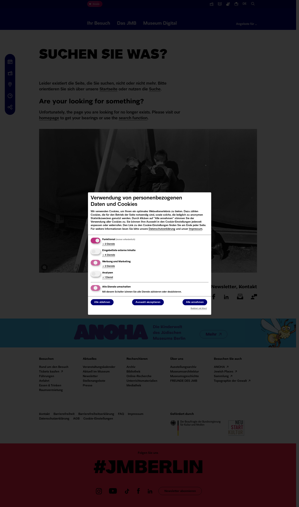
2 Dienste (108, 244)
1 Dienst (107, 277)
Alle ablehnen (102, 302)
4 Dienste (108, 255)
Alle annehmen (195, 302)
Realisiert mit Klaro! (199, 308)
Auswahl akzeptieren (148, 302)
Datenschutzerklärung (162, 229)
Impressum (195, 229)
